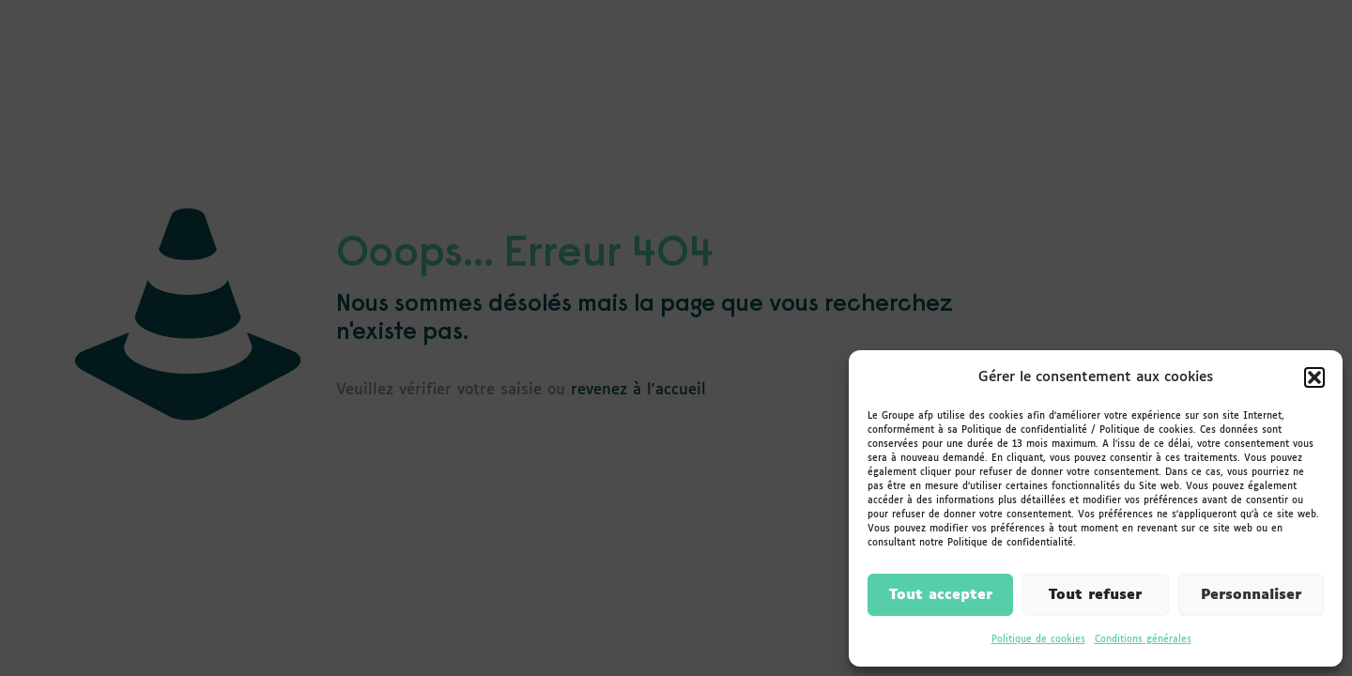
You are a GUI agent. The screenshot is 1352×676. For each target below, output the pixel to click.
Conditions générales (1143, 639)
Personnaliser (1251, 595)
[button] (1314, 377)
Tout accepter (940, 595)
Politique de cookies (1038, 639)
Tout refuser (1095, 595)
